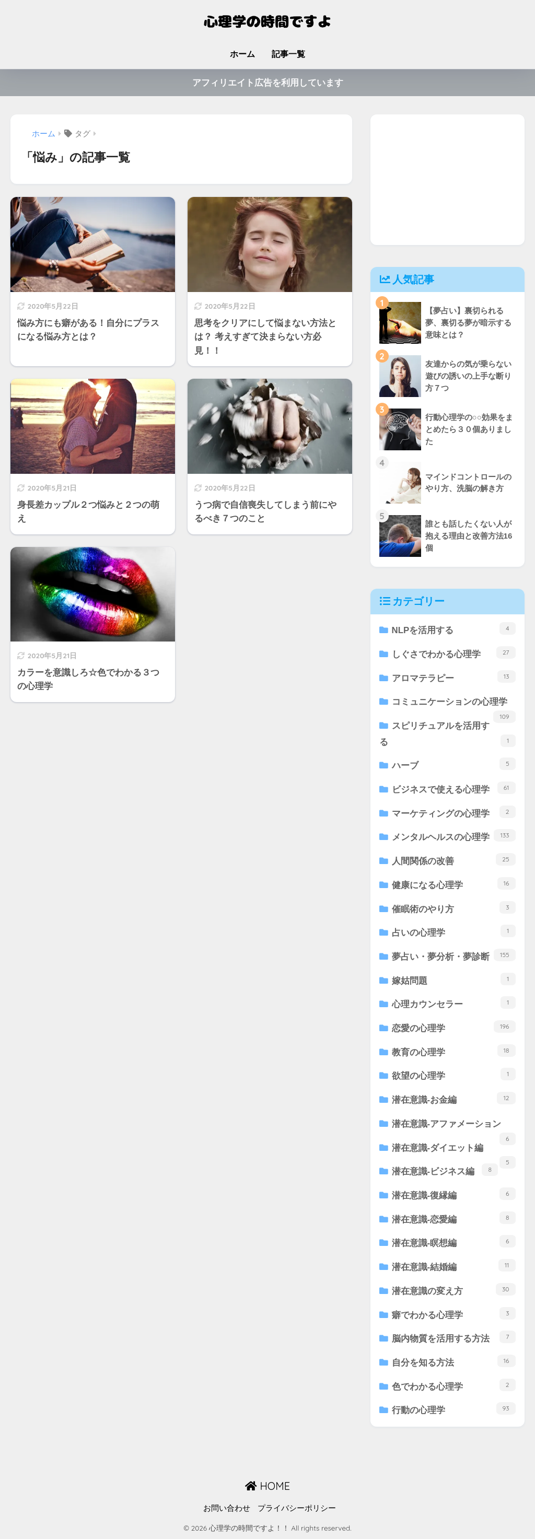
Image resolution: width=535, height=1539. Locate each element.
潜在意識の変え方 (454, 1289)
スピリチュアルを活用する (447, 734)
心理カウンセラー (454, 1002)
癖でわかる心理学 (454, 1313)
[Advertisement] (447, 179)
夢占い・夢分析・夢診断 (454, 955)
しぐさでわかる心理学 (454, 652)
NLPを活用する (454, 628)
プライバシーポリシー (297, 1508)
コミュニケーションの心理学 (454, 705)
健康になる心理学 (454, 883)
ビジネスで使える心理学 (454, 788)
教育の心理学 (454, 1050)
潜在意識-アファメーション (454, 1127)
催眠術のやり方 (454, 907)
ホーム (242, 54)
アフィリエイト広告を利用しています (267, 83)
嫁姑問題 (454, 979)
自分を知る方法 (454, 1361)
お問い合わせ (226, 1508)
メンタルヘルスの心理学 (454, 835)
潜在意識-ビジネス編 (445, 1169)
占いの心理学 (454, 931)
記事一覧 (288, 54)
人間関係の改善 (454, 859)
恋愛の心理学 (454, 1026)
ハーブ (454, 764)
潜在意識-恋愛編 (454, 1218)
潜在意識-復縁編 (454, 1193)
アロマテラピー (454, 676)
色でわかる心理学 (454, 1385)
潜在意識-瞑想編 (454, 1241)
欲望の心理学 (454, 1074)
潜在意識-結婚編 (454, 1265)
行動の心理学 (454, 1408)
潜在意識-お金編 (454, 1098)
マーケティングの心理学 (454, 812)
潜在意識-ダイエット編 (454, 1151)
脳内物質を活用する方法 (454, 1337)
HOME (267, 1486)
